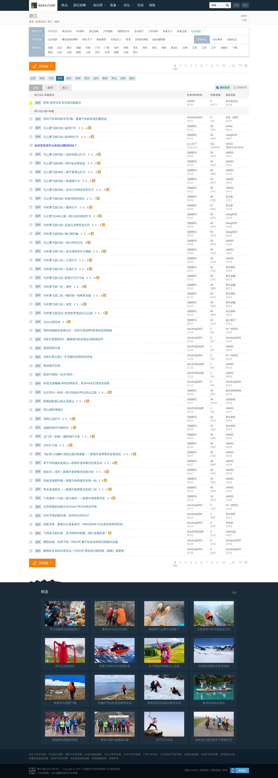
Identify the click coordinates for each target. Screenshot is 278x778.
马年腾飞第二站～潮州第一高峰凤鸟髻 (67, 295)
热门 (65, 87)
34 (211, 258)
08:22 (229, 288)
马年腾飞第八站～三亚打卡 (60, 260)
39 (211, 152)
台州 (123, 78)
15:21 (229, 156)
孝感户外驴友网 (209, 754)
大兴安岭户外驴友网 (171, 754)
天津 (107, 52)
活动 (140, 5)
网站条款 (216, 770)
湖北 (154, 47)
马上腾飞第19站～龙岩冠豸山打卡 (64, 154)
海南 (126, 47)
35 (211, 284)
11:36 (229, 209)
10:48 (229, 218)
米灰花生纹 (232, 101)
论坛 (127, 5)
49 (211, 276)
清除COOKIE (191, 770)
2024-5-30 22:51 (234, 147)
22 (211, 320)
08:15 (229, 279)
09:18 (229, 367)
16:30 (229, 262)
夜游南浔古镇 (51, 365)
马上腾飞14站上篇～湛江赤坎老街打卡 (67, 216)
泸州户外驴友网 (132, 754)
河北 (135, 47)
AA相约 (80, 31)
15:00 (229, 526)
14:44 (229, 544)
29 (211, 214)
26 (211, 478)
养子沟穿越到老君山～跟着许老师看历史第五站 (72, 463)
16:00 (229, 438)
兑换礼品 (232, 39)
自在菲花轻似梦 (195, 346)
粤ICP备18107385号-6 (48, 769)
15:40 (229, 244)
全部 (33, 78)
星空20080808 (233, 390)
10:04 (229, 332)
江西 (204, 47)
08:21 (229, 129)
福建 (78, 47)
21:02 (229, 552)
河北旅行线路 (55, 754)
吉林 (185, 47)
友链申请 (114, 758)
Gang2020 (231, 135)
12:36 (229, 270)
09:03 (229, 429)
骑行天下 (87, 39)
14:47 (229, 411)
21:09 (229, 403)
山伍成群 (52, 39)
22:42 (229, 385)
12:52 (229, 297)
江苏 (194, 47)
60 (211, 311)
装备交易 (182, 31)
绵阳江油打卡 (51, 418)
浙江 (33, 15)
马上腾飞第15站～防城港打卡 (61, 180)
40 (211, 170)
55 (211, 293)
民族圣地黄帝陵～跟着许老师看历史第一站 (70, 480)
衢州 (105, 78)
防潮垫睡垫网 (99, 758)
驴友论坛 (41, 21)
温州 (57, 21)
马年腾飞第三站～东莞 (57, 304)
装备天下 (167, 31)
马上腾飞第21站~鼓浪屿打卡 (61, 136)
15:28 (229, 104)
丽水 (132, 78)
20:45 (229, 121)
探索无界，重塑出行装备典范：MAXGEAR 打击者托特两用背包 (83, 524)
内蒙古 (224, 47)
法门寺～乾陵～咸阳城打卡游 (61, 436)
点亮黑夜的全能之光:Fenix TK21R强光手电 (70, 506)
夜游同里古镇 (51, 348)
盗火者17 (231, 320)
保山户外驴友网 (37, 754)
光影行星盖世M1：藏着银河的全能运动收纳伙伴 (73, 339)
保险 (152, 5)
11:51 (229, 200)
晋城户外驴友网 (59, 758)
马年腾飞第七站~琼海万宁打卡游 (63, 277)
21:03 (229, 341)
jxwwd (229, 126)
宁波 (51, 78)
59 (211, 232)
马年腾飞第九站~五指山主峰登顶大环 (66, 225)
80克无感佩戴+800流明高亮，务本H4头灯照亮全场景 (76, 383)
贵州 (116, 47)
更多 (234, 592)
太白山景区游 (51, 321)
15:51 (229, 253)
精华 (50, 87)
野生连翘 (230, 276)
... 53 (232, 65)
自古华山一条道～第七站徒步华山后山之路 (70, 392)
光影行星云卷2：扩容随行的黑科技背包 (68, 356)
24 (211, 496)
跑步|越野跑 (159, 39)
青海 (50, 52)
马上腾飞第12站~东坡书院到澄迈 (64, 198)
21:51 (229, 323)
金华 (96, 78)
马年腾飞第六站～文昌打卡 (60, 269)
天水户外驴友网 (112, 754)
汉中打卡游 (50, 445)
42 (211, 417)
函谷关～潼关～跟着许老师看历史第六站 (68, 471)
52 (211, 267)
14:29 (229, 394)
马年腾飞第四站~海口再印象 (61, 233)
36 (211, 161)
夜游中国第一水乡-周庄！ (59, 374)
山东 (59, 52)
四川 (97, 52)
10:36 (229, 226)
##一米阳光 (232, 329)
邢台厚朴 (230, 267)
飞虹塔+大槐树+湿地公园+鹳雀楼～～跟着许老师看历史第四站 (82, 454)
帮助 (225, 770)
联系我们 (205, 770)
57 (211, 205)
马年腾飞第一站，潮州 (57, 286)
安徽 (50, 47)
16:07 (229, 535)
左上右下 (192, 143)
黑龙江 (174, 47)
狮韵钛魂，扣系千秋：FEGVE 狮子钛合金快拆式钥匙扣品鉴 (80, 541)
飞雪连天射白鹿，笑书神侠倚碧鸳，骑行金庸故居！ (75, 533)
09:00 (229, 350)
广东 (97, 47)
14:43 (229, 508)
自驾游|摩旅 (141, 39)
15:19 (229, 173)
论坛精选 (196, 31)
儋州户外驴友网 (73, 754)
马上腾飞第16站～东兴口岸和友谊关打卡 (68, 189)
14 (211, 425)
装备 (113, 5)
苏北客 (229, 196)
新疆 (116, 52)
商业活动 (67, 31)
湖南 (163, 47)
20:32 (229, 314)
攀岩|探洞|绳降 (70, 39)
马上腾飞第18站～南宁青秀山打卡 (64, 172)
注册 (236, 5)
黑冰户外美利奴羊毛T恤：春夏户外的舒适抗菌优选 (75, 118)
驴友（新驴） (233, 117)
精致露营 (101, 39)
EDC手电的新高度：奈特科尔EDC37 (66, 515)
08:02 (229, 306)
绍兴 (87, 78)
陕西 (78, 52)
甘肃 (88, 47)
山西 (69, 52)
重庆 (69, 47)
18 (211, 240)
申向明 (229, 522)
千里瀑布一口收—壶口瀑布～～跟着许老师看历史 (74, 498)
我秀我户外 (124, 31)
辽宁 (213, 47)
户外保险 (73, 773)
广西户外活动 (150, 754)
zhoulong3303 (194, 117)
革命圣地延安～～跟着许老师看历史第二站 (70, 489)
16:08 (229, 456)
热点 (64, 5)
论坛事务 (217, 39)
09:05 (229, 420)
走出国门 (139, 31)
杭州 (42, 78)
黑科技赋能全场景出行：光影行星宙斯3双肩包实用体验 (77, 330)
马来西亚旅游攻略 (79, 758)
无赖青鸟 (192, 126)
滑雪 (128, 39)
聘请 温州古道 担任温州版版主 (62, 102)
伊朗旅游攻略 (191, 754)
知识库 (98, 5)
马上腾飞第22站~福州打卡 (59, 128)
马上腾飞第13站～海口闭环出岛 (63, 242)
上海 (88, 52)
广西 (107, 47)
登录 (245, 5)
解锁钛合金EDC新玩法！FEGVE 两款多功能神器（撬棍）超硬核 (83, 550)
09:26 (229, 235)
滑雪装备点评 (228, 754)
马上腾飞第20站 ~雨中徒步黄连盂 (64, 163)
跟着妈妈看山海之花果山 (58, 401)
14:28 (229, 482)
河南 (144, 47)
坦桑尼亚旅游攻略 (38, 758)
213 (212, 143)
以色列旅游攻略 (93, 754)
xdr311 (229, 143)
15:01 (229, 182)
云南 (126, 52)
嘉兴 (69, 78)
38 (211, 126)
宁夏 (235, 47)
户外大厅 (52, 31)
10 (223, 65)
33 (211, 179)
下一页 (243, 65)
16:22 (229, 359)
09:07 (229, 138)
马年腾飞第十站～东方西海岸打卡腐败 (67, 251)
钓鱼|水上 (116, 39)
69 (211, 196)
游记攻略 (79, 5)
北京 (59, 47)
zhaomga (231, 531)
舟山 (114, 78)
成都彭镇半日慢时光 (56, 427)
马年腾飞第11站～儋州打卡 (60, 207)
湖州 (78, 78)
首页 (31, 21)
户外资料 (153, 31)
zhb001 (191, 101)
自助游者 (230, 399)
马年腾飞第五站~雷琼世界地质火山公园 (68, 313)
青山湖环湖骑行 (53, 409)
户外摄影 (108, 31)
